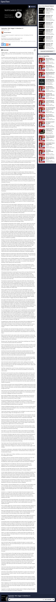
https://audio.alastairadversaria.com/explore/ (10, 39)
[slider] (26, 599)
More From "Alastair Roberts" (47, 51)
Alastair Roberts (11, 597)
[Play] (10, 599)
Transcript (32, 6)
